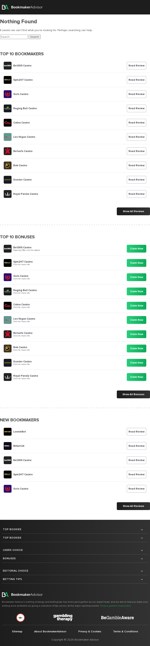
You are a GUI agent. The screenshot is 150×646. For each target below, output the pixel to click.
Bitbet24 (18, 446)
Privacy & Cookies (89, 631)
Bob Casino (20, 165)
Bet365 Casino (22, 65)
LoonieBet (19, 431)
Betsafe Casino (22, 151)
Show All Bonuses (133, 394)
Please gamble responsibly (115, 605)
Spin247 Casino (23, 79)
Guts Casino (20, 94)
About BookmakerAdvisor (50, 631)
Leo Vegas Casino (24, 136)
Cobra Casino (21, 122)
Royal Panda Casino (25, 194)
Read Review (137, 65)
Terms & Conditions (125, 631)
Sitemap (17, 631)
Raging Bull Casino (25, 108)
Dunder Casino (22, 179)
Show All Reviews (133, 211)
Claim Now (136, 248)
